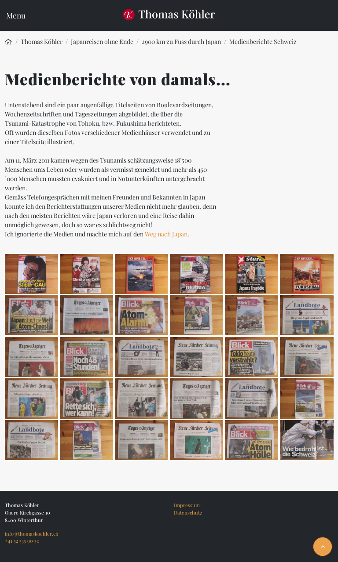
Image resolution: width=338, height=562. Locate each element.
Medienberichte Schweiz (263, 41)
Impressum (187, 505)
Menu (16, 15)
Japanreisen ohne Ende (102, 41)
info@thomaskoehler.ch (32, 533)
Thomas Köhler (41, 41)
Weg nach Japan (166, 234)
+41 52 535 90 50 (22, 540)
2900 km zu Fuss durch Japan (181, 41)
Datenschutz (188, 512)
